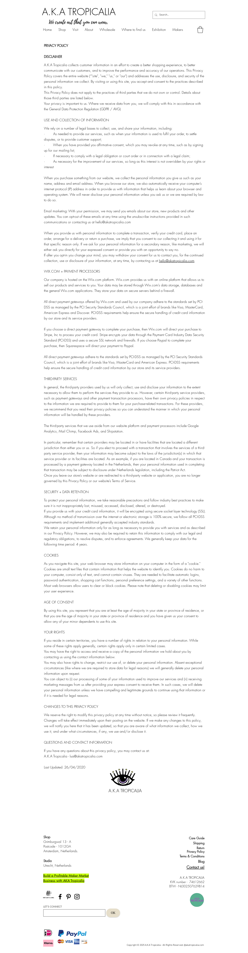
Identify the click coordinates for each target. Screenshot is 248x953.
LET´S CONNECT (52, 906)
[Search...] (178, 15)
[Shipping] (196, 843)
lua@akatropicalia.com (86, 756)
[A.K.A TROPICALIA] (79, 11)
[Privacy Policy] (194, 852)
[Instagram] (77, 896)
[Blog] (198, 861)
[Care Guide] (196, 838)
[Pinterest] (68, 896)
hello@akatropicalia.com (113, 222)
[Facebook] (60, 896)
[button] (200, 29)
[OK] (113, 913)
